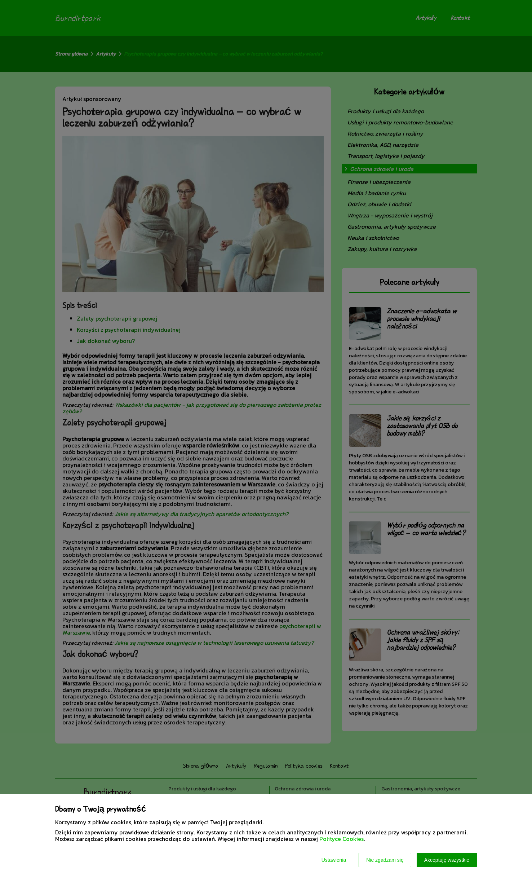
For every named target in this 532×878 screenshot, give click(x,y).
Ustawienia (334, 860)
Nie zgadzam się (385, 860)
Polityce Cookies (341, 838)
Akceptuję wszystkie (446, 860)
